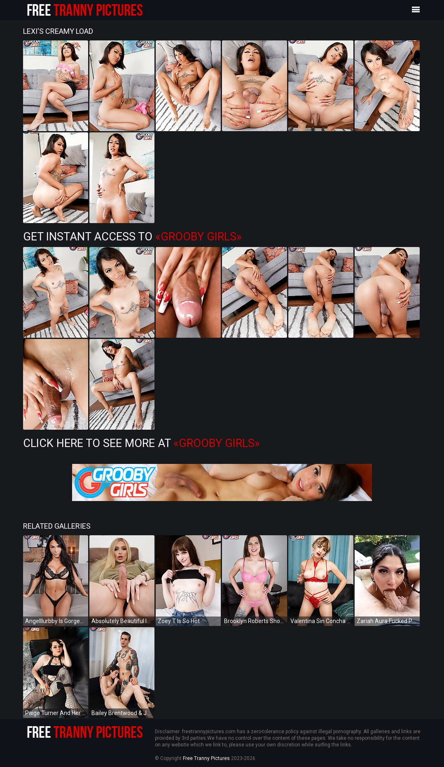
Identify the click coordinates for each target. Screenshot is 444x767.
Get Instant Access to (132, 236)
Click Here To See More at (141, 443)
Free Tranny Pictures (206, 758)
